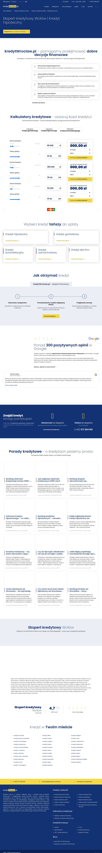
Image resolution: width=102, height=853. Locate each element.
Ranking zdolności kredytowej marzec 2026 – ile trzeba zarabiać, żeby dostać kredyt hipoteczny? (18, 477)
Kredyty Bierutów (19, 757)
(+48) (83, 427)
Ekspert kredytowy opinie (85, 797)
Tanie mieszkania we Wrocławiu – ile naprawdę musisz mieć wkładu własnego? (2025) (18, 587)
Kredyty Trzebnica (19, 748)
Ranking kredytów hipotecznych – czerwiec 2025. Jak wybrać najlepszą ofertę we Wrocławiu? (50, 515)
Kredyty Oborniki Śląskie (21, 745)
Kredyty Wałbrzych (77, 742)
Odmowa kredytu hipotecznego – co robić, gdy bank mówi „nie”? (17, 515)
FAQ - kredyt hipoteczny (60, 830)
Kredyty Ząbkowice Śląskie (79, 757)
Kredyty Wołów (46, 742)
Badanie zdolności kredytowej (62, 794)
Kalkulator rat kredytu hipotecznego (64, 816)
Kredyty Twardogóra (20, 763)
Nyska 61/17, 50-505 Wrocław (62, 839)
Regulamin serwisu (83, 830)
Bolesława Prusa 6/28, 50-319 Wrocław (64, 841)
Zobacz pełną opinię (11, 383)
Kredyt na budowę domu (85, 792)
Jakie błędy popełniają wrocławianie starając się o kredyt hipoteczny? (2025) (82, 550)
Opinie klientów (58, 827)
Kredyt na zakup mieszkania (61, 800)
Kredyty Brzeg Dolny (20, 742)
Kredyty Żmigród (47, 739)
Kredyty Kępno (46, 760)
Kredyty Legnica (76, 748)
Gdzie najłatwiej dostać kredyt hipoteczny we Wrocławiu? (80, 515)
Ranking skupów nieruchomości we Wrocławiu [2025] (77, 477)
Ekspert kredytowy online (61, 797)
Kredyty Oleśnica (19, 751)
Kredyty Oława (46, 748)
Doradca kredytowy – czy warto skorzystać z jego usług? (18, 550)
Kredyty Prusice (47, 736)
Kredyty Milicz (46, 733)
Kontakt (56, 825)
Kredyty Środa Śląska (20, 739)
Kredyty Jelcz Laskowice (21, 754)
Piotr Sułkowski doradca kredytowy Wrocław (88, 803)
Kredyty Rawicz (75, 754)
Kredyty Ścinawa (47, 745)
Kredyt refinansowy (59, 802)
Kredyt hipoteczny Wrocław (61, 792)
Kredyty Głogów (76, 733)
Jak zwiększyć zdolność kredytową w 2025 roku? (49, 477)
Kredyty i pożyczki (60, 787)
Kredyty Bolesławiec (77, 745)
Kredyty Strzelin (47, 751)
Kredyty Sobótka (47, 754)
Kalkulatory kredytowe (62, 809)
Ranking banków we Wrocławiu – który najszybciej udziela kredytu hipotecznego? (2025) (81, 587)
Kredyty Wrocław (19, 733)
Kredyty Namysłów (48, 757)
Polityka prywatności (84, 827)
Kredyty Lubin (75, 736)
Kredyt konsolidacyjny (84, 794)
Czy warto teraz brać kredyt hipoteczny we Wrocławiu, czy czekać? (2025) (51, 587)
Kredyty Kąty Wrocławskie (21, 736)
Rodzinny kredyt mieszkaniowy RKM (88, 800)
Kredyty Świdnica (47, 763)
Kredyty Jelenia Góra (77, 739)
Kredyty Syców (18, 760)
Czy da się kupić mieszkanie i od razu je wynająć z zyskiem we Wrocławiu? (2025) (51, 550)
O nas (80, 825)
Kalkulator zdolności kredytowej (62, 813)
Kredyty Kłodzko (76, 760)
